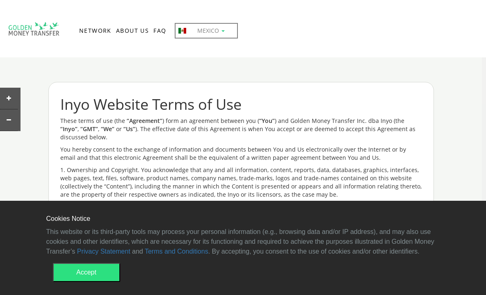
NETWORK (95, 30)
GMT (33, 31)
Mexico (201, 31)
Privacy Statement (103, 251)
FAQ (159, 30)
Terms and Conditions (176, 251)
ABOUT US (132, 30)
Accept (86, 272)
